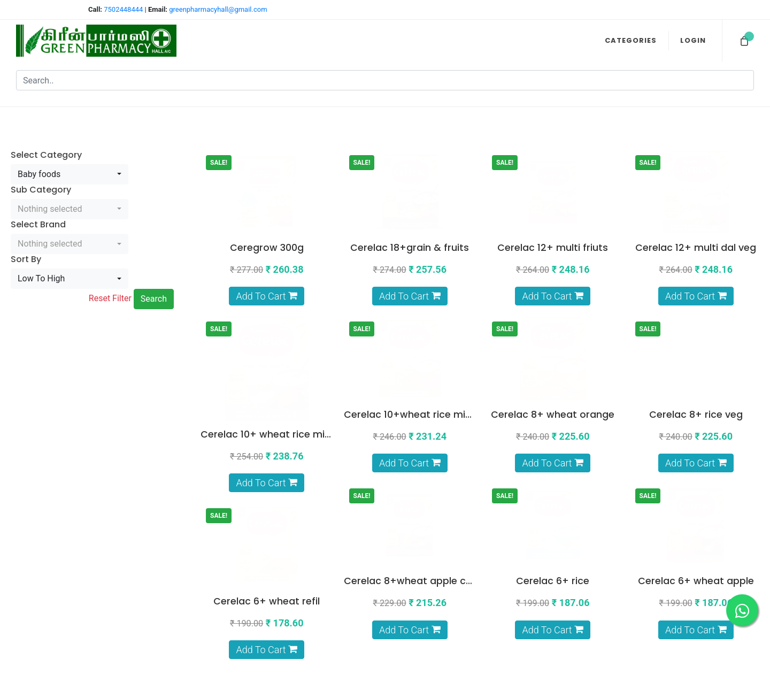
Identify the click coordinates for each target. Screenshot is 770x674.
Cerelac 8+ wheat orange (552, 308)
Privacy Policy (456, 583)
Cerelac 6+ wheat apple (553, 438)
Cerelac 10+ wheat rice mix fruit (276, 308)
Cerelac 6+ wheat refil (696, 438)
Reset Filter (110, 265)
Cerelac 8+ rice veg (696, 308)
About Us (463, 623)
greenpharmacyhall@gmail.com (218, 9)
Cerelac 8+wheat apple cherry (274, 438)
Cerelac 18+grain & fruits (409, 178)
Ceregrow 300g (267, 178)
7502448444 (124, 9)
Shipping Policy (453, 596)
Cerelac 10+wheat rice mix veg (417, 308)
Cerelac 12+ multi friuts (552, 178)
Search (154, 266)
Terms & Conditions (446, 569)
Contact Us (460, 636)
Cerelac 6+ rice (409, 438)
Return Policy (457, 610)
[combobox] (69, 141)
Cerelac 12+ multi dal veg (695, 178)
